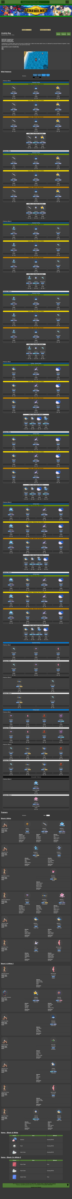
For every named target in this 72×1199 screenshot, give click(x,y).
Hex (54, 836)
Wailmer (35, 923)
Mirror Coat (38, 885)
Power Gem (21, 836)
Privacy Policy (40, 1183)
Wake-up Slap (39, 981)
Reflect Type (22, 835)
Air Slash (38, 837)
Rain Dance (56, 835)
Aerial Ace (38, 836)
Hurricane (38, 838)
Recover (50, 1005)
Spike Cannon (39, 883)
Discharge (38, 906)
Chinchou (44, 899)
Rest (37, 1077)
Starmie (59, 997)
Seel (35, 947)
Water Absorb (62, 832)
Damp (36, 856)
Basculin (53, 1044)
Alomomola (58, 947)
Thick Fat (36, 951)
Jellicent (61, 828)
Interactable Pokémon (36, 776)
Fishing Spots (48, 75)
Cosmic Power (22, 837)
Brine (26, 1004)
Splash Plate (23, 1176)
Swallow (26, 1006)
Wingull (44, 828)
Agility (37, 835)
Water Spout (51, 1125)
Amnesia (50, 861)
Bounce (26, 931)
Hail (25, 957)
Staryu (27, 828)
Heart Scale (22, 1152)
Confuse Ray (51, 1007)
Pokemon (64, 33)
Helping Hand (51, 954)
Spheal (36, 1116)
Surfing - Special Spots (36, 363)
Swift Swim (53, 1025)
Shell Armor (27, 904)
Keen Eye (44, 832)
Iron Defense (22, 906)
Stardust (22, 1139)
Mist (26, 860)
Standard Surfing (35, 75)
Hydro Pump (22, 838)
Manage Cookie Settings (50, 1183)
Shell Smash (22, 909)
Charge (38, 910)
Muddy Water (28, 862)
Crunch (38, 1051)
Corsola (53, 875)
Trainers (58, 33)
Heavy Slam (27, 933)
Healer (59, 951)
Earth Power (39, 886)
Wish (37, 984)
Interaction (37, 77)
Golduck (58, 852)
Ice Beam (21, 907)
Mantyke (53, 1021)
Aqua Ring (38, 907)
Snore (37, 1079)
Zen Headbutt (51, 860)
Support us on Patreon (36, 1187)
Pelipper (36, 997)
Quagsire (35, 852)
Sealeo (53, 1068)
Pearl (21, 1145)
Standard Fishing (44, 75)
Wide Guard (50, 955)
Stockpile (27, 1005)
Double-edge (39, 1055)
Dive (26, 930)
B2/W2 (48, 815)
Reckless (53, 1049)
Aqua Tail (27, 954)
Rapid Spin (50, 1004)
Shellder (27, 899)
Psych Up (50, 859)
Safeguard (27, 956)
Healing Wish (51, 956)
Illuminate (27, 832)
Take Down (38, 1028)
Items (68, 33)
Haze (26, 861)
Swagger (38, 1076)
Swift (49, 1006)
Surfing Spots (39, 75)
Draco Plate (22, 1164)
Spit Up (26, 1007)
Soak (37, 983)
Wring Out (56, 838)
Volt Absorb (44, 904)
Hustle (53, 880)
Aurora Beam (28, 1123)
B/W (45, 815)
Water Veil (36, 927)
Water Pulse (39, 980)
